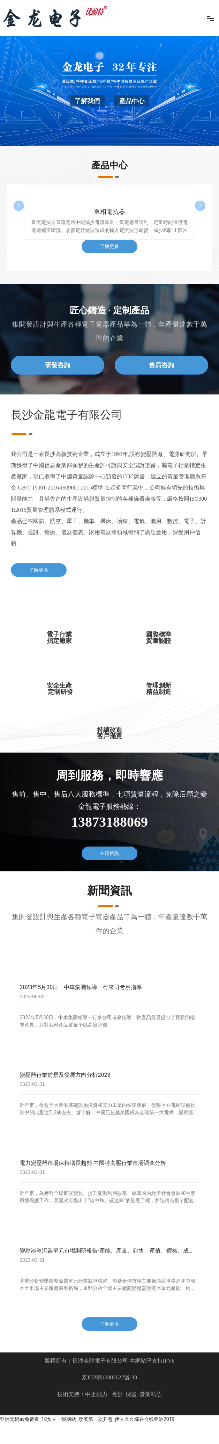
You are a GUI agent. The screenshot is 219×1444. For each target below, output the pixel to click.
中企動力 (96, 1394)
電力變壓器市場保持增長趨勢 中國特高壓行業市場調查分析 (93, 1163)
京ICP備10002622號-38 (109, 1377)
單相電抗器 (109, 211)
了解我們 (87, 100)
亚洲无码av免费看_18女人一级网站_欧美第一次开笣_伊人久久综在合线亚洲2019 (87, 1419)
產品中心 (131, 100)
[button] (19, 206)
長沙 (118, 1394)
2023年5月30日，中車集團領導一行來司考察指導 (81, 987)
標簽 (131, 1394)
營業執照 (150, 1394)
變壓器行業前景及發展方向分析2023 (65, 1075)
